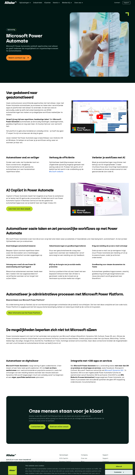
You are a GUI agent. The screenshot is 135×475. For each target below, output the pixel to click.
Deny (119, 468)
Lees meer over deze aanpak (19, 209)
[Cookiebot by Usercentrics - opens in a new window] (12, 471)
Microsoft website (56, 172)
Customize (119, 462)
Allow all (119, 456)
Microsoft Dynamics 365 (114, 370)
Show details (29, 471)
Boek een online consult (59, 427)
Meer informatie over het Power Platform (24, 313)
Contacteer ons (37, 427)
